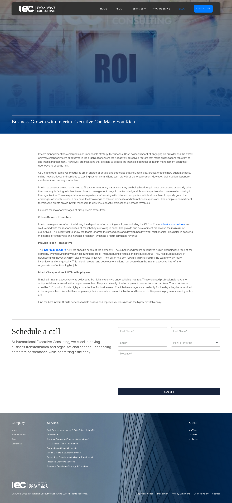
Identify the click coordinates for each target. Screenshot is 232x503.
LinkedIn (193, 434)
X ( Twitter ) (194, 439)
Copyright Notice (144, 493)
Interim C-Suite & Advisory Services (64, 453)
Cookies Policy (201, 493)
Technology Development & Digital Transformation (71, 457)
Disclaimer (162, 493)
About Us (16, 430)
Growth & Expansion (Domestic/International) (68, 439)
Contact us (203, 8)
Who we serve (162, 8)
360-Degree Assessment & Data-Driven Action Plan (71, 430)
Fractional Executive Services (61, 462)
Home (107, 8)
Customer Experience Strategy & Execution (67, 466)
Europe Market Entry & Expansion (62, 448)
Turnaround (52, 434)
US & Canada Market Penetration (62, 443)
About (123, 8)
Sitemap (216, 493)
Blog (182, 8)
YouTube (193, 430)
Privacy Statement (181, 493)
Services (140, 8)
